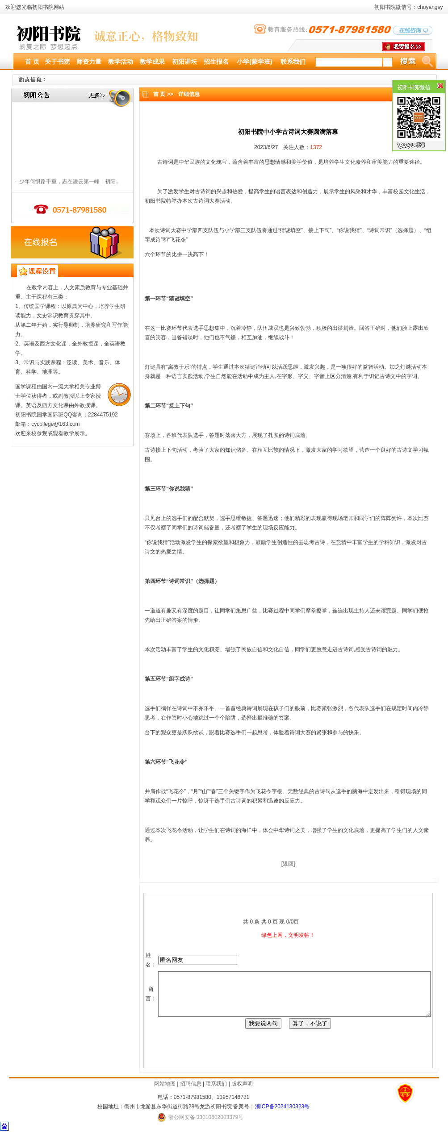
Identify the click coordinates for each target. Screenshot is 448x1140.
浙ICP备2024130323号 (282, 1114)
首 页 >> (161, 94)
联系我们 (216, 1092)
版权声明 (242, 1092)
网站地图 (165, 1092)
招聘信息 (190, 1092)
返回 (285, 864)
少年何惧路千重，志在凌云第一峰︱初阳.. (66, 183)
